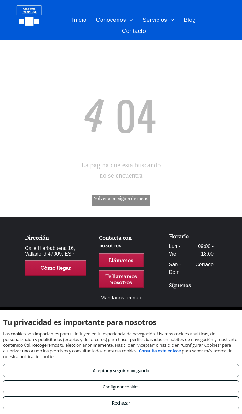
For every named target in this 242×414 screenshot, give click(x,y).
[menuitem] (79, 19)
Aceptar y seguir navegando (121, 371)
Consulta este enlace (160, 351)
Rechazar (121, 403)
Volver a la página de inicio (120, 198)
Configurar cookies (121, 387)
